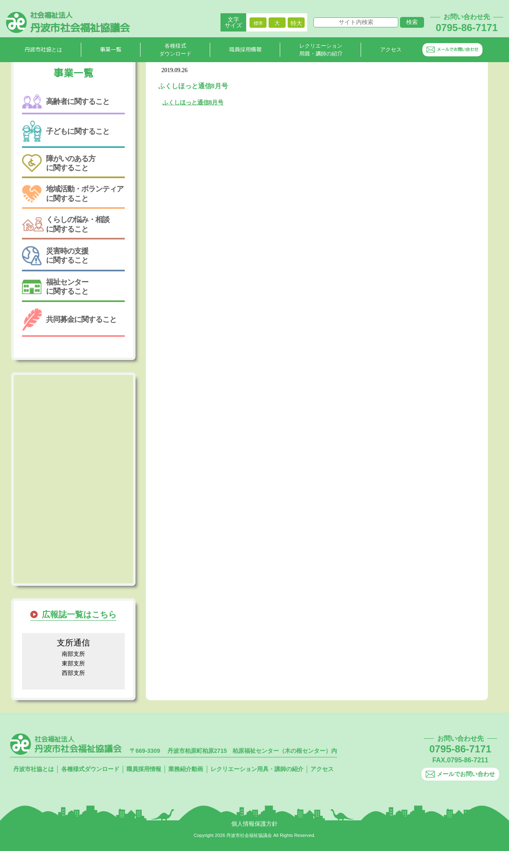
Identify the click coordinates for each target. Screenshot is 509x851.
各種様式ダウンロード (175, 50)
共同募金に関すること (69, 319)
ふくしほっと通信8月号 (193, 102)
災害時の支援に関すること (55, 256)
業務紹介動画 (185, 769)
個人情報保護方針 (254, 823)
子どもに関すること (65, 131)
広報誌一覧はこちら (79, 614)
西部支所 (73, 673)
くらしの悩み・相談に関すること (65, 224)
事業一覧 (110, 50)
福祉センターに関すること (55, 286)
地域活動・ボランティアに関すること (73, 194)
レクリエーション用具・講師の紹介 (320, 50)
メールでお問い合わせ (452, 50)
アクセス (391, 50)
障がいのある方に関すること (58, 163)
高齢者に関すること (65, 101)
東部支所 (73, 663)
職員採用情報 (245, 50)
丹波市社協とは (43, 50)
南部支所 (73, 653)
